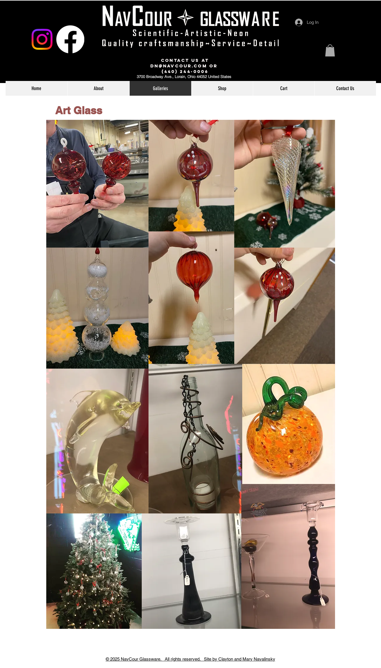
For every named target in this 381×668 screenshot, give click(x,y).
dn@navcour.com (178, 66)
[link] (330, 50)
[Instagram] (42, 39)
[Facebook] (70, 39)
